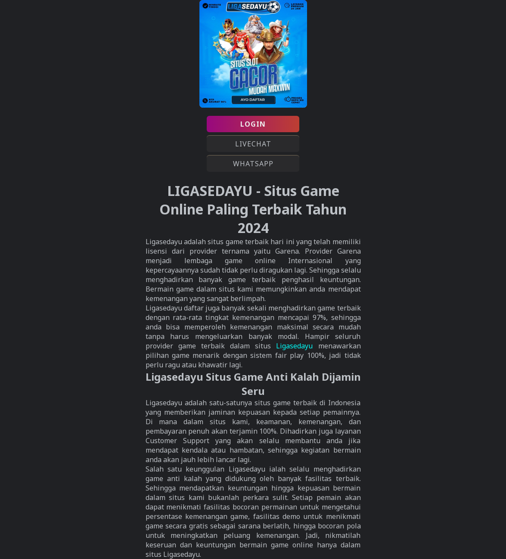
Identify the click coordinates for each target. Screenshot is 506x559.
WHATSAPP (253, 163)
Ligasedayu (294, 346)
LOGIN (253, 124)
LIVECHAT (253, 144)
